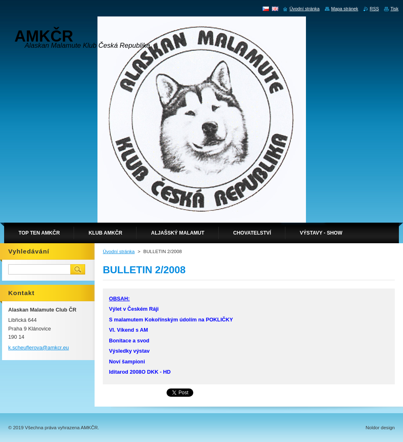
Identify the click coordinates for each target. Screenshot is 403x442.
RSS (374, 8)
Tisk (394, 8)
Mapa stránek (344, 8)
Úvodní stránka (118, 251)
